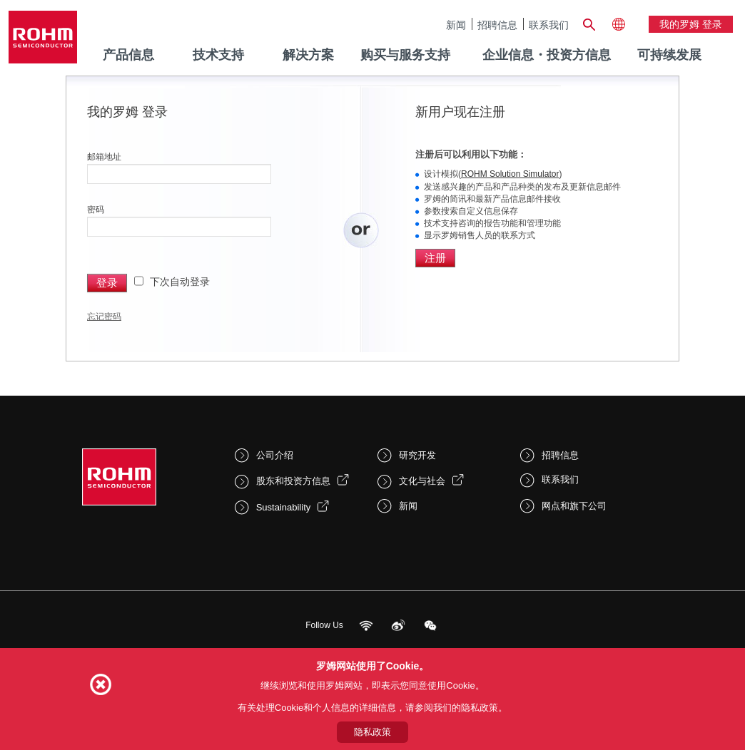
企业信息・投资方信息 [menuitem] (546, 55)
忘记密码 (104, 317)
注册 (435, 258)
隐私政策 (372, 731)
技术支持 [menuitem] (218, 55)
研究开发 (417, 455)
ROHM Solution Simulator (510, 174)
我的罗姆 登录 (690, 24)
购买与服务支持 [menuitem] (405, 55)
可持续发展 (669, 55)
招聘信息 (497, 24)
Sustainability (283, 507)
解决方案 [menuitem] (308, 55)
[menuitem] (669, 55)
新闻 (456, 24)
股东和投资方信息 (293, 481)
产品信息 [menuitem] (128, 55)
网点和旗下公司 (574, 505)
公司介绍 (274, 455)
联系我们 (549, 24)
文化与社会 (422, 481)
